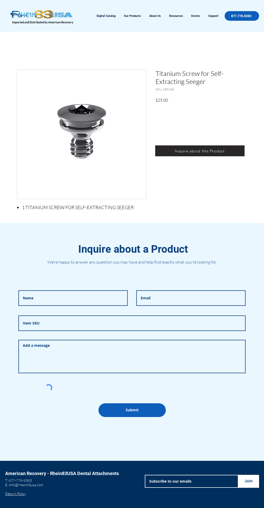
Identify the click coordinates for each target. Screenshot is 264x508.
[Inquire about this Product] (200, 150)
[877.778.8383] (242, 16)
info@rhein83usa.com (26, 485)
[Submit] (132, 410)
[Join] (248, 481)
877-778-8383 (20, 480)
